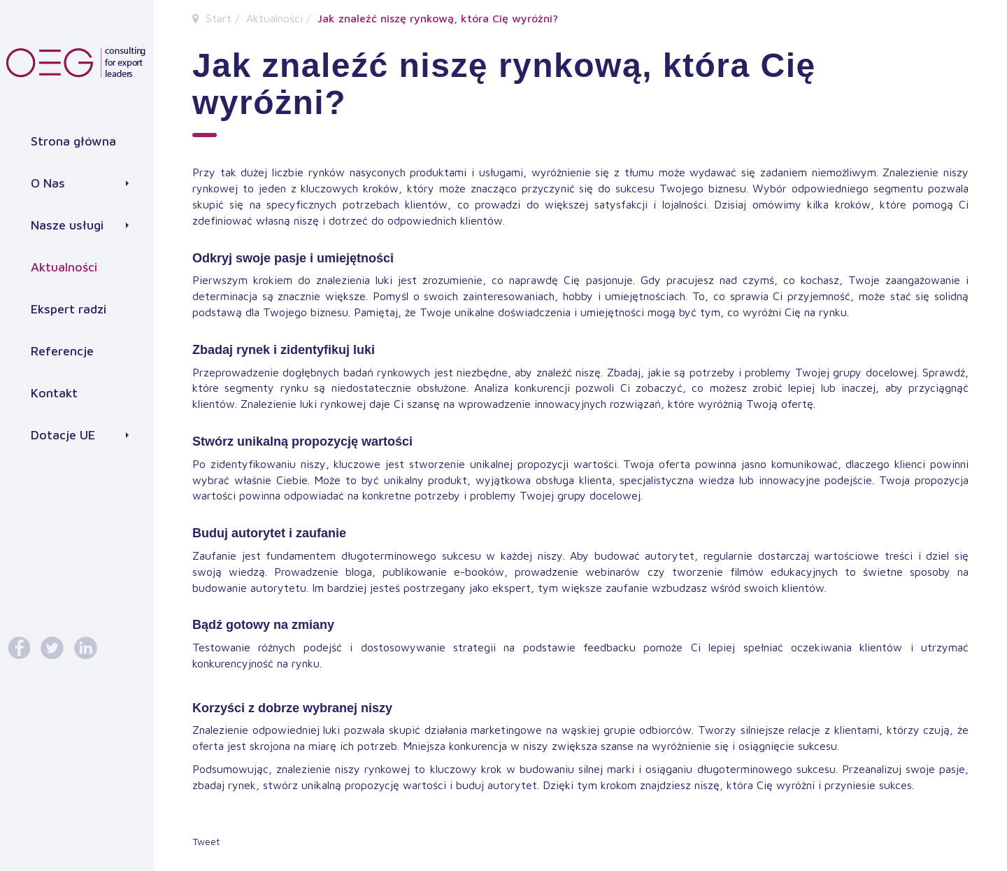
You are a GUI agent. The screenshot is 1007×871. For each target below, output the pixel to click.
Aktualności (64, 267)
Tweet (206, 841)
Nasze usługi (80, 225)
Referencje (62, 351)
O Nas (80, 183)
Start (218, 18)
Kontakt (54, 392)
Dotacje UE (80, 434)
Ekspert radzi (68, 309)
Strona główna (73, 141)
